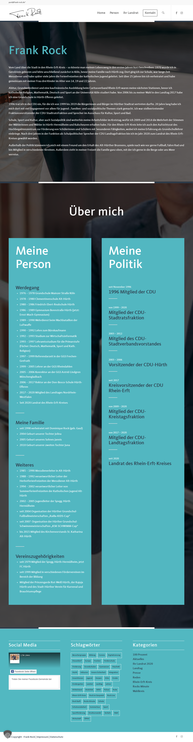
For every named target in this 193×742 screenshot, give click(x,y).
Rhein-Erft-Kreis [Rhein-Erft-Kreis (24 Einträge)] (79, 696)
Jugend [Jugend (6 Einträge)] (89, 678)
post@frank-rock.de (17, 2)
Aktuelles (138, 659)
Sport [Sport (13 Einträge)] (105, 707)
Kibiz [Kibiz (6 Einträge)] (107, 678)
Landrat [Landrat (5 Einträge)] (90, 684)
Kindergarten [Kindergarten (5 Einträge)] (77, 684)
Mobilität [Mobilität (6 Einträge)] (89, 690)
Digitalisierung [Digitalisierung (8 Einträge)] (114, 655)
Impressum (42, 737)
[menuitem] (101, 13)
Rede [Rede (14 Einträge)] (115, 690)
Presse (137, 673)
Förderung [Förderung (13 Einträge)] (76, 667)
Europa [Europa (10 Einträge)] (88, 661)
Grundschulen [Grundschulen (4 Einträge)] (90, 667)
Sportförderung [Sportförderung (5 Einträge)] (78, 713)
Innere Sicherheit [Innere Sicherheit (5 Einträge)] (98, 672)
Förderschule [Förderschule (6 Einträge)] (109, 661)
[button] (7, 734)
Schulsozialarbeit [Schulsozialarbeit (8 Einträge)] (79, 707)
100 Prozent (140, 654)
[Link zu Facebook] (176, 12)
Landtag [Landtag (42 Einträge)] (99, 684)
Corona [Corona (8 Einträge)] (102, 655)
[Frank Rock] (26, 13)
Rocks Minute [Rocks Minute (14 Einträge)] (89, 701)
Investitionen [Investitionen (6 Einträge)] (77, 678)
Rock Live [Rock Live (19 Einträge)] (111, 696)
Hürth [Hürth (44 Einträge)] (74, 672)
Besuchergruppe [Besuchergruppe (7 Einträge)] (79, 655)
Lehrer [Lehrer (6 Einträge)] (108, 684)
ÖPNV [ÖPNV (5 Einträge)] (86, 719)
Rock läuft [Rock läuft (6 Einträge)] (76, 701)
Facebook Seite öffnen (23, 671)
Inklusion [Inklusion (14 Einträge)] (84, 672)
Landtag (137, 668)
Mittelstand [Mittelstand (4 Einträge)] (77, 690)
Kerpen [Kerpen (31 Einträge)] (99, 678)
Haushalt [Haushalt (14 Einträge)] (116, 667)
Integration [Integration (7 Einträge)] (113, 672)
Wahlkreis (138, 691)
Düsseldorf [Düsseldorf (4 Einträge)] (77, 661)
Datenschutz (56, 737)
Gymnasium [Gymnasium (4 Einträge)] (104, 667)
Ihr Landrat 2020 (143, 664)
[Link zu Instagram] (181, 12)
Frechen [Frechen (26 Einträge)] (97, 661)
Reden (136, 677)
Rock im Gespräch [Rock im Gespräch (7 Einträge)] (96, 696)
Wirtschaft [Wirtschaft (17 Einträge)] (76, 719)
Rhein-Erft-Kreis (142, 682)
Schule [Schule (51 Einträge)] (101, 701)
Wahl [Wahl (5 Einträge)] (116, 713)
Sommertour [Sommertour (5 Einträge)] (95, 707)
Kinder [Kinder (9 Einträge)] (115, 678)
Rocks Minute (141, 686)
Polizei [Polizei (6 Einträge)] (107, 690)
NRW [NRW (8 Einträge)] (98, 690)
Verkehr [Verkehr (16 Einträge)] (107, 713)
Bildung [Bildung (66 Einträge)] (92, 655)
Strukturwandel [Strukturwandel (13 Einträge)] (95, 713)
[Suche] (163, 13)
